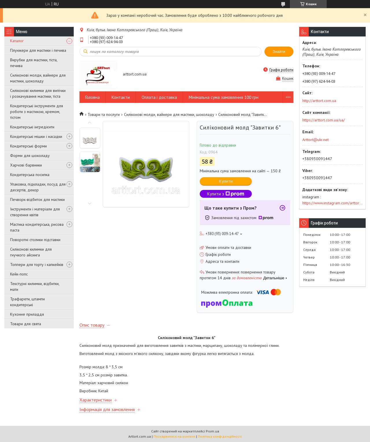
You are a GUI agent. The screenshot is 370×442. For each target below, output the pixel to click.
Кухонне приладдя (27, 314)
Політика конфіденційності (220, 436)
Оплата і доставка (159, 97)
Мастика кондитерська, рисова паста (37, 227)
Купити (226, 181)
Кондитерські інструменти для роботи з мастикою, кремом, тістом (36, 111)
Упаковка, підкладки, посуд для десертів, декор (38, 187)
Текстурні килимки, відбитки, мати (34, 286)
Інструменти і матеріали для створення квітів (35, 211)
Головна (92, 97)
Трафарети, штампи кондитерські (27, 301)
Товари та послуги (104, 114)
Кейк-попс (19, 274)
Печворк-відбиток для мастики (37, 199)
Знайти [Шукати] (279, 51)
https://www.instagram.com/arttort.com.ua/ (332, 203)
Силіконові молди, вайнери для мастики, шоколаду (38, 78)
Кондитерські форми (28, 146)
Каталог (17, 40)
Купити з (225, 194)
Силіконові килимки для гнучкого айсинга (31, 252)
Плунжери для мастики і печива (38, 50)
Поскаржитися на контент (174, 436)
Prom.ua (212, 431)
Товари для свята (25, 323)
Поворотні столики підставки (35, 239)
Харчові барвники (26, 165)
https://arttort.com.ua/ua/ (323, 120)
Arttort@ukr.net (315, 139)
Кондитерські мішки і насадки (36, 136)
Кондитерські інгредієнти (32, 127)
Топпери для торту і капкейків (36, 264)
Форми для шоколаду (30, 155)
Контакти (121, 97)
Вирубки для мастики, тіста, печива (33, 62)
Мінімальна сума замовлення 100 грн (223, 97)
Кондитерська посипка (29, 174)
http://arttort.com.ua (319, 100)
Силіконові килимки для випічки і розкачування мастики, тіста (38, 93)
